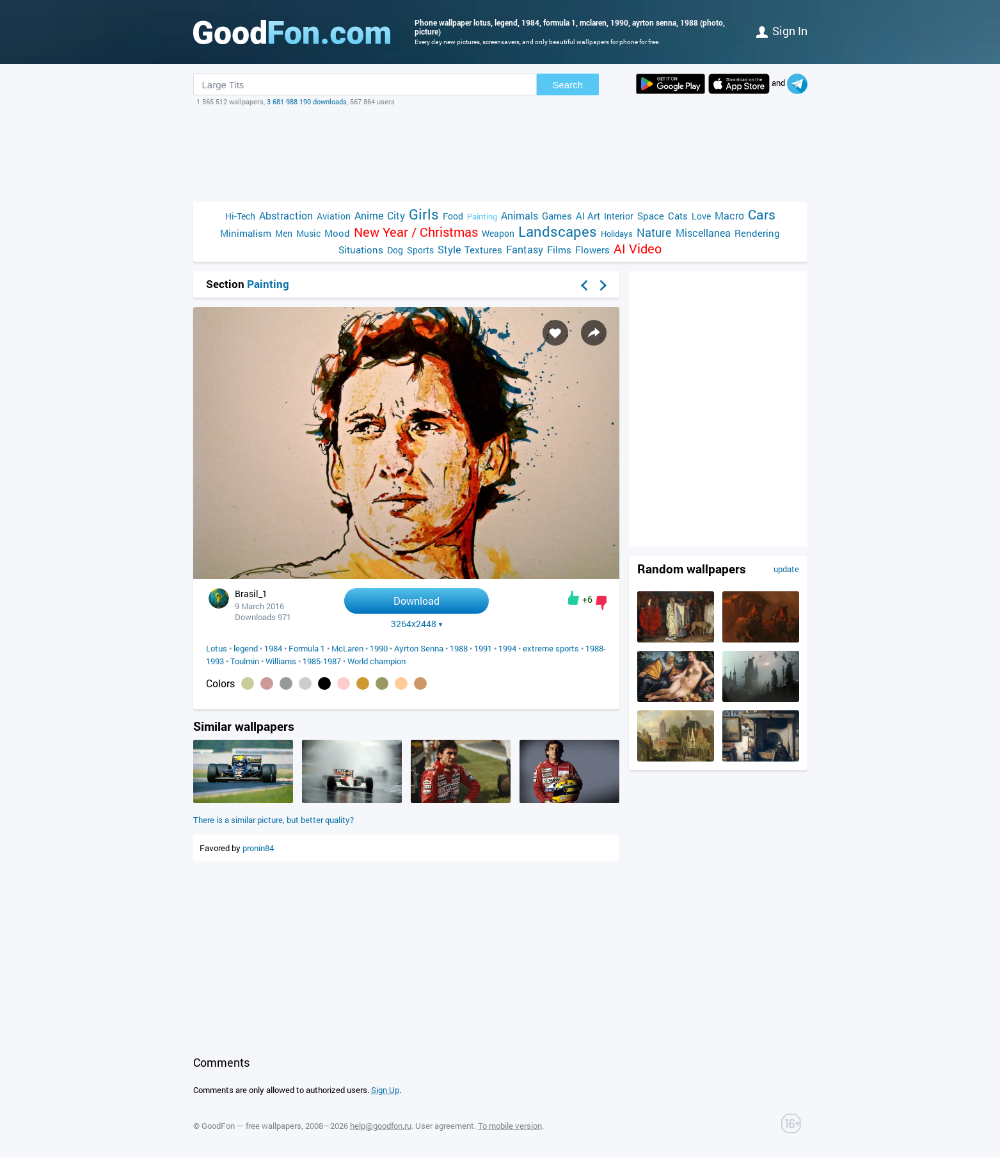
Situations (360, 249)
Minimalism (245, 233)
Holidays (617, 233)
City (396, 215)
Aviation (334, 216)
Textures (483, 249)
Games (557, 215)
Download (416, 600)
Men (283, 233)
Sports (420, 250)
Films (559, 249)
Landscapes (557, 231)
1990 (379, 648)
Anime (368, 215)
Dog (395, 250)
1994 (507, 648)
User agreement (444, 1125)
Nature (654, 232)
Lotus (216, 648)
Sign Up (385, 1090)
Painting (482, 216)
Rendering (757, 233)
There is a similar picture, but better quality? (273, 820)
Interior (618, 216)
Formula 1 (307, 648)
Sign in (781, 30)
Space (650, 215)
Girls (424, 214)
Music (308, 233)
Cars (761, 214)
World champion (376, 661)
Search (568, 84)
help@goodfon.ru (380, 1125)
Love (701, 216)
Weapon (498, 233)
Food (453, 216)
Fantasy (524, 249)
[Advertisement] (500, 154)
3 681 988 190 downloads (307, 101)
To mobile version (510, 1125)
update (786, 568)
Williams (281, 661)
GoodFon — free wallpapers (251, 1125)
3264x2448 (417, 623)
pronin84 (258, 848)
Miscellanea (703, 232)
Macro (729, 215)
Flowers (592, 249)
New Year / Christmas (416, 232)
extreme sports (551, 648)
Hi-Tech (240, 216)
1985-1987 (322, 661)
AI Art (588, 215)
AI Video (638, 248)
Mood (337, 233)
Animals (519, 215)
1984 (273, 648)
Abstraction (286, 215)
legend (246, 648)
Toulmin (244, 661)
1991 (483, 648)
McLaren (347, 648)
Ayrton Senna (418, 648)
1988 (459, 648)
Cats (678, 215)
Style (449, 249)
